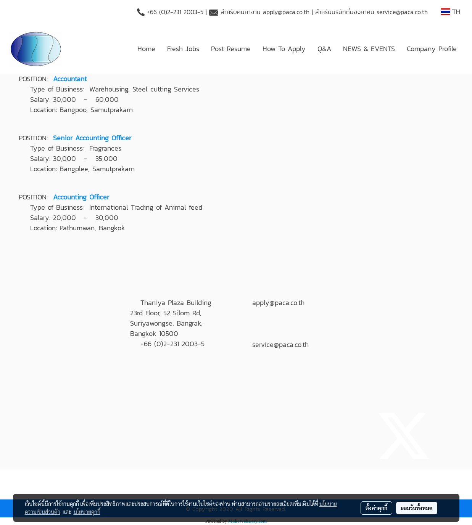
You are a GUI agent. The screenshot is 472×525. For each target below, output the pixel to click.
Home (146, 48)
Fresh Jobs (183, 48)
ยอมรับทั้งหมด (417, 507)
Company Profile (432, 48)
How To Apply (284, 48)
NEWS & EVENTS (369, 48)
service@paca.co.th (402, 11)
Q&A (324, 48)
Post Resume (231, 48)
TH (451, 11)
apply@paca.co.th (286, 11)
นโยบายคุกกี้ (87, 511)
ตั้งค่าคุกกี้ (376, 507)
